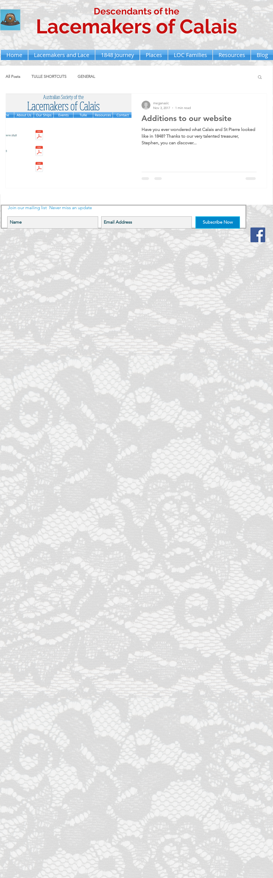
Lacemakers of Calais (136, 26)
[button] (61, 55)
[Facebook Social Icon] (257, 234)
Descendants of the (136, 11)
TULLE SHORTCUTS (48, 76)
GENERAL (86, 76)
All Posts (13, 76)
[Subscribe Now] (217, 222)
